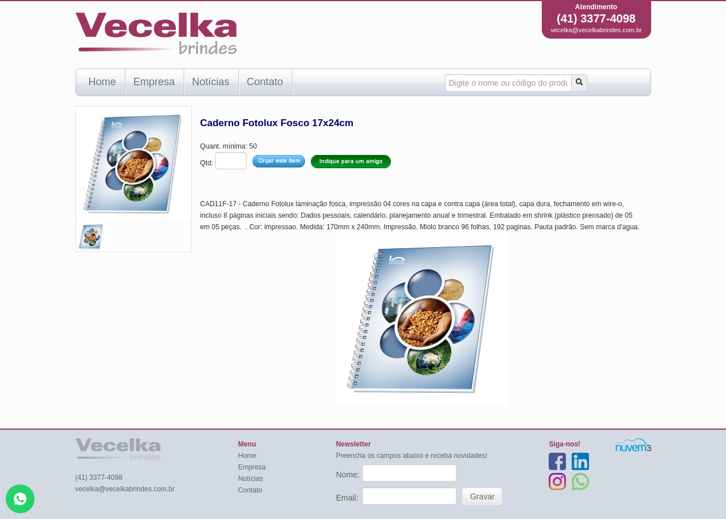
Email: (348, 497)
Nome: (349, 474)
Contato (265, 82)
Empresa (154, 82)
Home (102, 82)
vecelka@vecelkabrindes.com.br (596, 29)
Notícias (211, 82)
